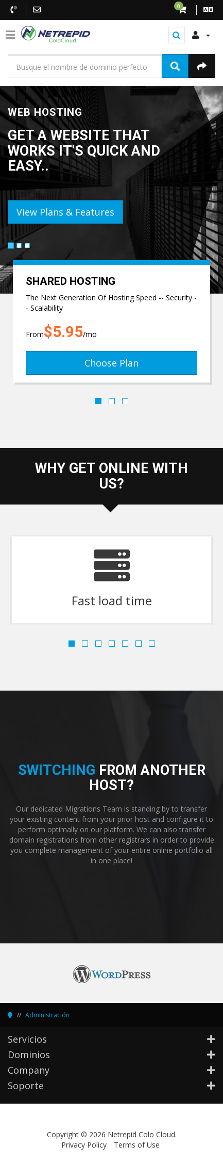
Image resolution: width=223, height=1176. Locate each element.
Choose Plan (111, 363)
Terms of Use (137, 1145)
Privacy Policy (84, 1145)
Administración (47, 1015)
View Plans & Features (65, 212)
